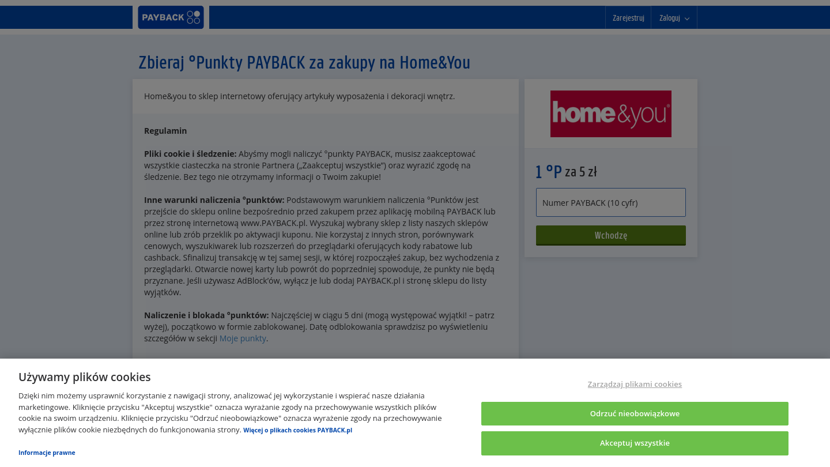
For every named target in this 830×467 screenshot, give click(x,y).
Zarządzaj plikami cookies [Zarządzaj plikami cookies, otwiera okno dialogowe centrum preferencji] (635, 384)
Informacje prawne (47, 453)
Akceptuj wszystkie (635, 443)
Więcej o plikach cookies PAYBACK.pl (297, 430)
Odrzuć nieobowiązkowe (635, 413)
